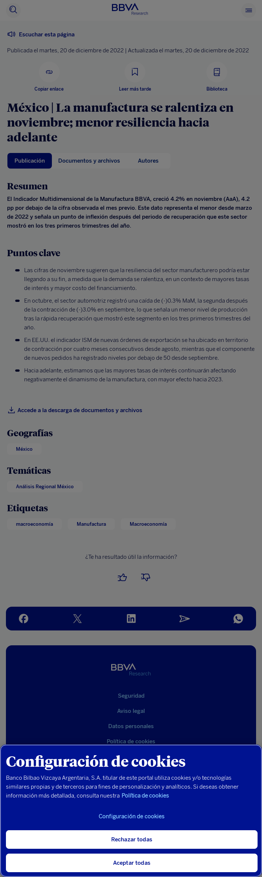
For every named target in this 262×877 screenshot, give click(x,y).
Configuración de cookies (132, 816)
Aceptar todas (131, 863)
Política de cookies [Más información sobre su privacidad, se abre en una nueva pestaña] (145, 795)
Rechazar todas (131, 839)
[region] (131, 810)
